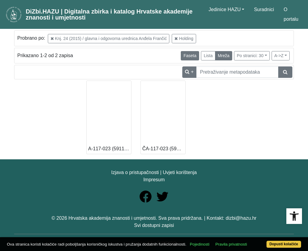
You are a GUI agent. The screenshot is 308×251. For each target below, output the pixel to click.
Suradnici (264, 9)
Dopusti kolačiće (284, 244)
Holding (183, 38)
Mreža (223, 55)
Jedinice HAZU (225, 9)
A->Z (279, 55)
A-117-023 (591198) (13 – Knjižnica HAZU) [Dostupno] (109, 148)
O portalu (291, 14)
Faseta (189, 55)
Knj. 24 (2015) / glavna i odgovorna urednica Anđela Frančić (109, 38)
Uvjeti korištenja (180, 172)
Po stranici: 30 (250, 55)
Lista (208, 55)
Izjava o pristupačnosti (135, 172)
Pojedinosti (199, 244)
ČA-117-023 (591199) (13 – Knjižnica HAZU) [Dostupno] (163, 148)
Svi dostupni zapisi (154, 225)
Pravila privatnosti (231, 244)
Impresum (154, 179)
